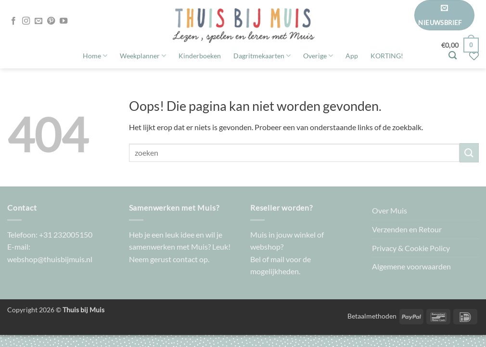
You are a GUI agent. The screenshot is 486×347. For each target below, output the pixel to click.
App (351, 56)
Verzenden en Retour (407, 229)
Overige (318, 55)
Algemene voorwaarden (411, 266)
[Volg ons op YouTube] (63, 21)
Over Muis (389, 210)
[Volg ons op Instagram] (26, 21)
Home (95, 55)
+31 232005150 (65, 234)
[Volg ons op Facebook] (13, 21)
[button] (444, 15)
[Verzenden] (469, 152)
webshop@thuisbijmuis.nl (49, 259)
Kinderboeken (200, 56)
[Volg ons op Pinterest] (51, 21)
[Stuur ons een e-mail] (38, 21)
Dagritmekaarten (262, 55)
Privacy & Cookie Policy (411, 248)
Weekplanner (143, 55)
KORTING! (387, 56)
